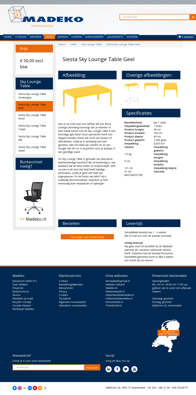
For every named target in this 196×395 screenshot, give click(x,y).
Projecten (17, 288)
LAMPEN (76, 36)
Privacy (63, 291)
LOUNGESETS (115, 36)
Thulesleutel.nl (114, 305)
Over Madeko (20, 284)
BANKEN (63, 36)
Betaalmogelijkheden (71, 284)
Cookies (63, 295)
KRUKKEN (35, 36)
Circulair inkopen (21, 305)
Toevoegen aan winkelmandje (87, 237)
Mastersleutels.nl (115, 291)
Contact (63, 281)
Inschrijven (92, 367)
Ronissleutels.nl (114, 302)
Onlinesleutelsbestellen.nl (120, 295)
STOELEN (20, 36)
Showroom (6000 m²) (24, 281)
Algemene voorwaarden (72, 302)
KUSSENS (132, 36)
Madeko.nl (34, 198)
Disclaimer (65, 298)
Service (16, 295)
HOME (8, 36)
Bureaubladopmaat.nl (118, 281)
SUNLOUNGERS (94, 36)
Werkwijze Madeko (23, 309)
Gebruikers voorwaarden (73, 305)
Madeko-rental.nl (115, 284)
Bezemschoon (20, 291)
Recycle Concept (21, 302)
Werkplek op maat (22, 298)
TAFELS (49, 36)
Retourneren (66, 288)
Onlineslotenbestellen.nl (119, 298)
